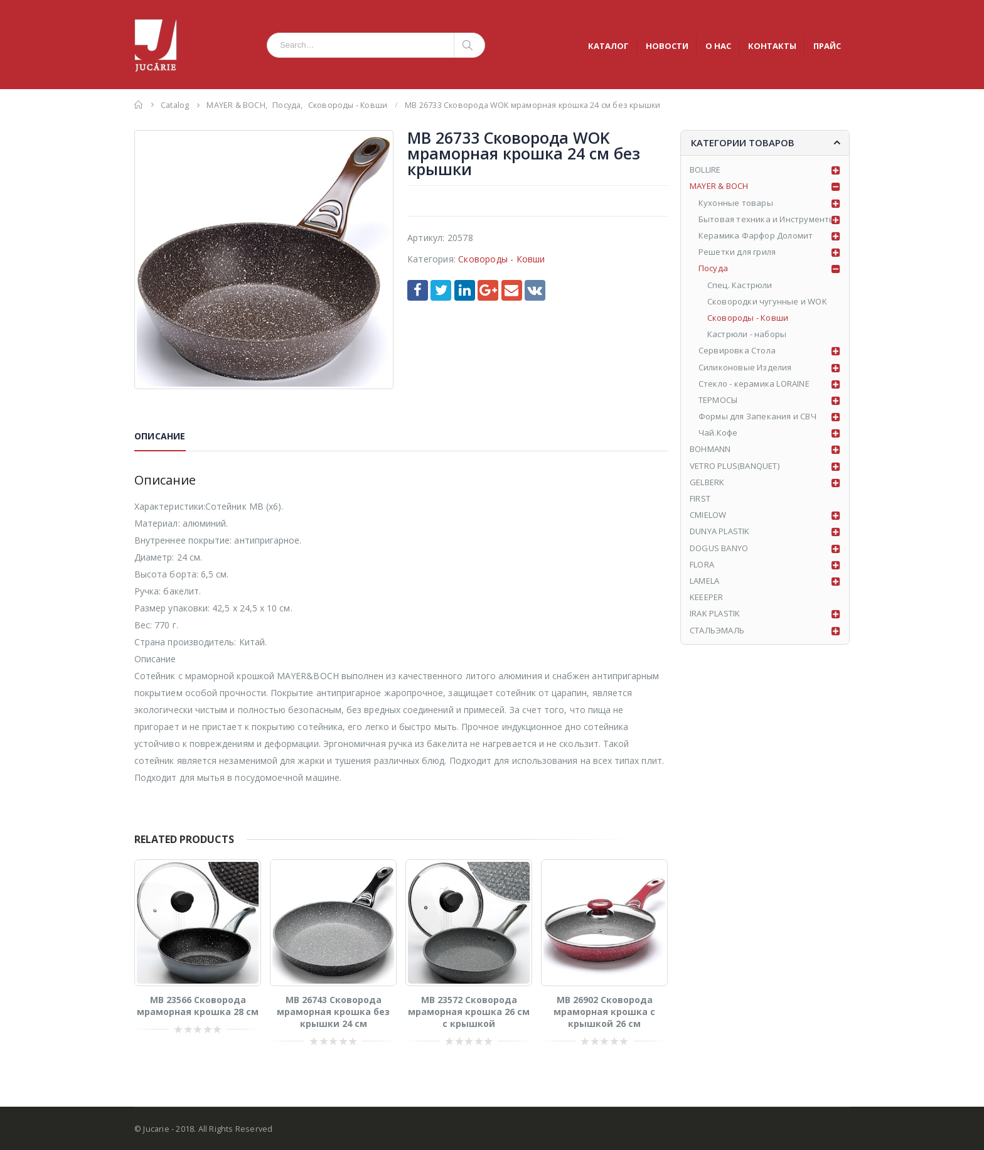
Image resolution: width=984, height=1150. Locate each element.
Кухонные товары (735, 202)
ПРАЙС (827, 45)
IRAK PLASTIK (715, 613)
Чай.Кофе (718, 432)
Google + (488, 290)
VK (535, 290)
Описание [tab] (160, 436)
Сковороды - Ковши (501, 259)
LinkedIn (464, 290)
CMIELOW (708, 514)
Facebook (417, 290)
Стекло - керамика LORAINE (754, 383)
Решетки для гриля (737, 251)
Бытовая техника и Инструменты (767, 219)
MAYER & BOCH (719, 185)
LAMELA (704, 580)
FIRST (700, 498)
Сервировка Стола (737, 350)
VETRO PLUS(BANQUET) (734, 465)
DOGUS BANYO (719, 548)
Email (511, 290)
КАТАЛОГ (608, 45)
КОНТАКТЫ (772, 45)
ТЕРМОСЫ (717, 400)
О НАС (718, 45)
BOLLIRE (705, 169)
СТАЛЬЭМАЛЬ (717, 630)
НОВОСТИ (667, 45)
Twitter (440, 290)
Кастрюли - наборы (746, 334)
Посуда (713, 268)
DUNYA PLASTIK (720, 531)
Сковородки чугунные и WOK (767, 301)
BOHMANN (710, 448)
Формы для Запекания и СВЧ (757, 416)
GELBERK (707, 482)
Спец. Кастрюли (740, 285)
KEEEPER (706, 597)
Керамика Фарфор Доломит (755, 235)
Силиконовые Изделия (745, 367)
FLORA (702, 564)
